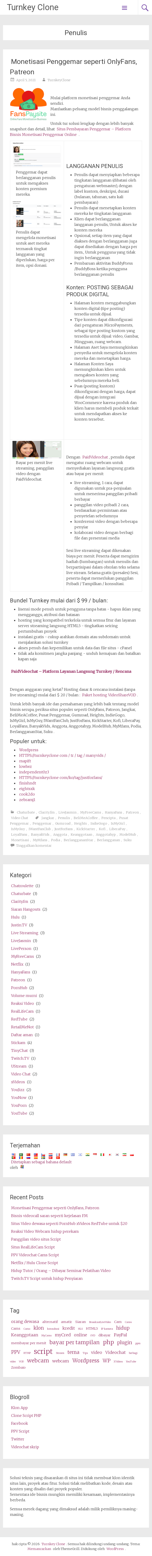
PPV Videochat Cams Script (35, 1255)
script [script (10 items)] (43, 1351)
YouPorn (19, 1105)
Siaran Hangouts (25, 909)
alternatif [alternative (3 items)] (50, 1322)
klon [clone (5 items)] (38, 1328)
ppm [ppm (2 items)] (137, 1343)
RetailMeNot (22, 1027)
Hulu (15, 917)
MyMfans (40, 840)
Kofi (102, 829)
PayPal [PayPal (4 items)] (120, 1335)
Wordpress (28, 750)
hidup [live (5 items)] (123, 1328)
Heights (80, 823)
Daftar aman (22, 1034)
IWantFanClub (40, 829)
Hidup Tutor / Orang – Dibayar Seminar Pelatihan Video (61, 1270)
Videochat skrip (25, 1447)
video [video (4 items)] (96, 1352)
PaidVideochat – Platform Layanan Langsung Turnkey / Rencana (71, 671)
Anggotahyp (106, 834)
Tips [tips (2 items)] (85, 1353)
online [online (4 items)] (80, 1335)
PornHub (19, 987)
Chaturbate (26, 812)
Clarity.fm (47, 812)
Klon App (19, 1407)
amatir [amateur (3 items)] (66, 1322)
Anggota (60, 834)
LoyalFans (19, 834)
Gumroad (62, 823)
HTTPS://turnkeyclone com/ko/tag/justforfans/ (60, 777)
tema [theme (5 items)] (73, 1352)
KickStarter (85, 829)
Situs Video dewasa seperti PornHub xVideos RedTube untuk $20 (69, 1223)
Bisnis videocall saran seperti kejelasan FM (49, 1215)
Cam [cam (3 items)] (118, 1322)
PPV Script (20, 1431)
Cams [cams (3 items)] (15, 1328)
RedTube (19, 1019)
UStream (19, 1066)
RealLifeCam (22, 1011)
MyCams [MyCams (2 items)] (46, 1335)
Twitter (17, 1439)
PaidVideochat (95, 457)
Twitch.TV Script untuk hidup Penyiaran (47, 1278)
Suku (128, 840)
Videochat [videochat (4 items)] (115, 1352)
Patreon (132, 812)
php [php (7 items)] (108, 1342)
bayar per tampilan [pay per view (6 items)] (74, 1342)
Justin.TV (19, 925)
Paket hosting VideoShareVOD (109, 695)
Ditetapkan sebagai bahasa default (41, 1162)
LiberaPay (117, 829)
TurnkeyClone (59, 80)
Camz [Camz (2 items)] (27, 1328)
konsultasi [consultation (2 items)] (53, 1328)
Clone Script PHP (26, 1415)
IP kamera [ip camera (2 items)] (107, 1328)
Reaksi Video (22, 1003)
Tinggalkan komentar (34, 846)
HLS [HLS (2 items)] (80, 1328)
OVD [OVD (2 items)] (92, 1335)
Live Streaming (24, 933)
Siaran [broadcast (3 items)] (80, 1322)
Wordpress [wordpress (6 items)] (85, 1360)
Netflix (17, 964)
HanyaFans (113, 812)
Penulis (64, 818)
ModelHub (127, 834)
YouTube (19, 1113)
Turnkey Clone (32, 7)
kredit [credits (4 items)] (68, 1328)
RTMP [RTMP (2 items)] (27, 1353)
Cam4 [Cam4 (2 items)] (128, 1322)
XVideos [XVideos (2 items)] (118, 1361)
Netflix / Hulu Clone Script (34, 1262)
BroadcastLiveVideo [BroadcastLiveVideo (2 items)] (100, 1322)
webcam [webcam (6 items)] (38, 1360)
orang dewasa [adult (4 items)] (25, 1321)
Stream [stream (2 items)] (60, 1353)
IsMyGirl (118, 823)
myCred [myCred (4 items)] (63, 1335)
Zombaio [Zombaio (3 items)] (18, 1367)
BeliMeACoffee (86, 818)
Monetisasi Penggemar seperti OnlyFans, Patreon (55, 1208)
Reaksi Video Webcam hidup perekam (45, 1231)
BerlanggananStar (78, 840)
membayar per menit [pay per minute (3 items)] (28, 1343)
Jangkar (48, 818)
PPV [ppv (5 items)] (15, 1352)
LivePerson (21, 948)
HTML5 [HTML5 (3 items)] (92, 1328)
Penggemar (42, 823)
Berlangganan (108, 840)
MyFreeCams (90, 812)
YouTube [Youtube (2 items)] (131, 1361)
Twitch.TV (20, 1058)
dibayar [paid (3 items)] (104, 1335)
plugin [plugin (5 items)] (124, 1343)
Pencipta (108, 818)
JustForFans (64, 829)
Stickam (18, 1042)
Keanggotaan (81, 834)
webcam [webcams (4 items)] (60, 1361)
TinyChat (19, 1050)
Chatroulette (22, 885)
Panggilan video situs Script (36, 1239)
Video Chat (19, 818)
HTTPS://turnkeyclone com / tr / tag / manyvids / (62, 755)
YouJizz (17, 1089)
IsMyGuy (18, 829)
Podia (55, 840)
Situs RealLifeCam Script (33, 1247)
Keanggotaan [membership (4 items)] (24, 1335)
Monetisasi (20, 840)
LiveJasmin (67, 812)
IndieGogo (99, 823)
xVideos (18, 1082)
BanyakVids (40, 834)
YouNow (18, 1097)
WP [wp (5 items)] (106, 1361)
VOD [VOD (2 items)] (21, 1361)
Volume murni (24, 995)
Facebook (19, 1423)
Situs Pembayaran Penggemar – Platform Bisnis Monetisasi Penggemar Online (70, 132)
